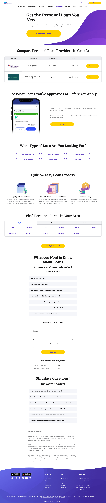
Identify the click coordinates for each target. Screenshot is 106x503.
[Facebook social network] (12, 478)
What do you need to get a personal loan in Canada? (53, 290)
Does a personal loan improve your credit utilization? (53, 308)
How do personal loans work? (53, 284)
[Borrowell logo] (8, 3)
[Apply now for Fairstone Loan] (92, 66)
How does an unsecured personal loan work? (53, 314)
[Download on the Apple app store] (15, 473)
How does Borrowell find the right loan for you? (53, 296)
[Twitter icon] (23, 478)
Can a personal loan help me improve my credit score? (53, 302)
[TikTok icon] (19, 478)
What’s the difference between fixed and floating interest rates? (53, 403)
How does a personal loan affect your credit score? (53, 391)
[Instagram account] (16, 478)
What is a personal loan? (53, 278)
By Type (85, 223)
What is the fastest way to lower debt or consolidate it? (53, 415)
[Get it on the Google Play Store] (26, 473)
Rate (53, 336)
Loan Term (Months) (53, 344)
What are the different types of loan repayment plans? (53, 420)
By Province (53, 223)
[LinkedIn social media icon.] (30, 478)
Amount (53, 328)
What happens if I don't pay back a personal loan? (53, 397)
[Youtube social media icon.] (26, 478)
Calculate (53, 352)
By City (20, 223)
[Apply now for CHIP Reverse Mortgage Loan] (92, 77)
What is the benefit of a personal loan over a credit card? (53, 409)
